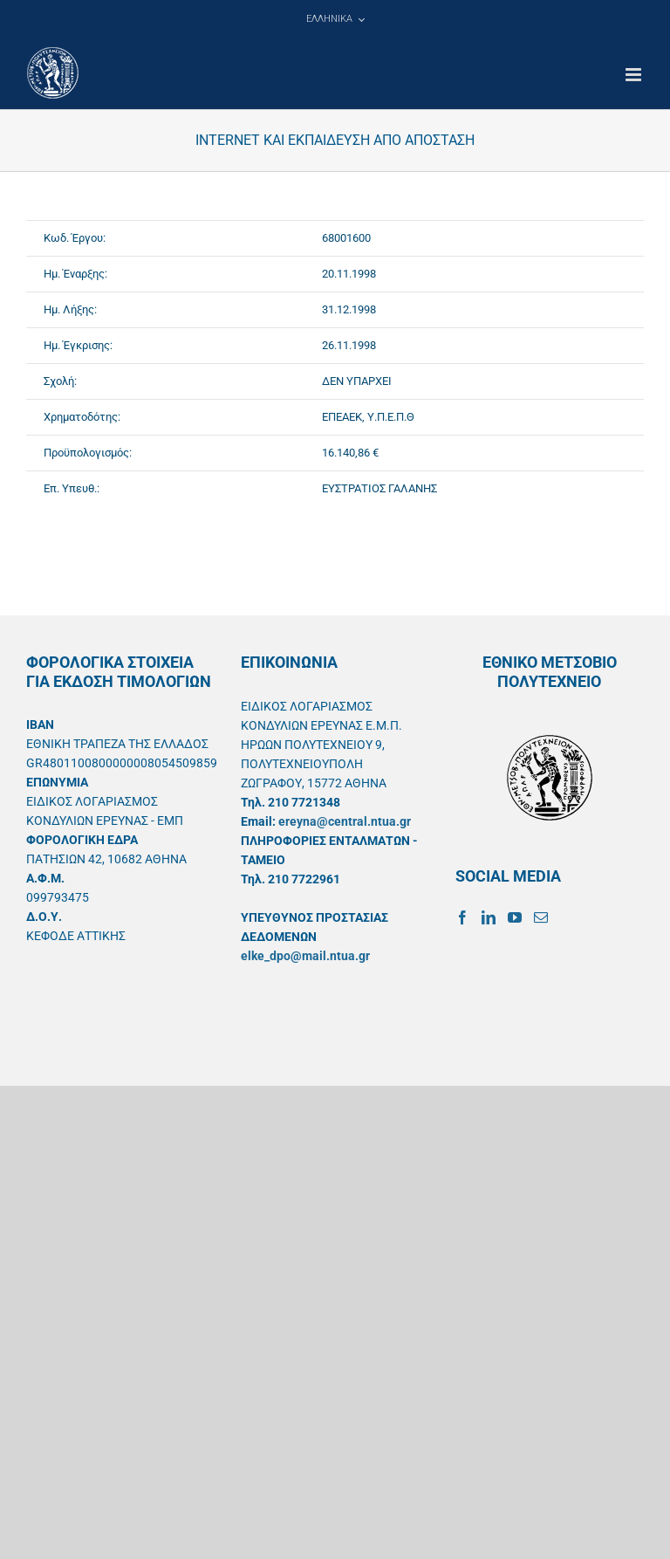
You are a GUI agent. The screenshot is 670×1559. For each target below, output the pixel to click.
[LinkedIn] (489, 917)
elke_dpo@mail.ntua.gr (305, 956)
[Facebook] (462, 917)
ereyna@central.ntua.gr (344, 821)
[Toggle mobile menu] (635, 74)
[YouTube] (515, 917)
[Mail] (541, 917)
